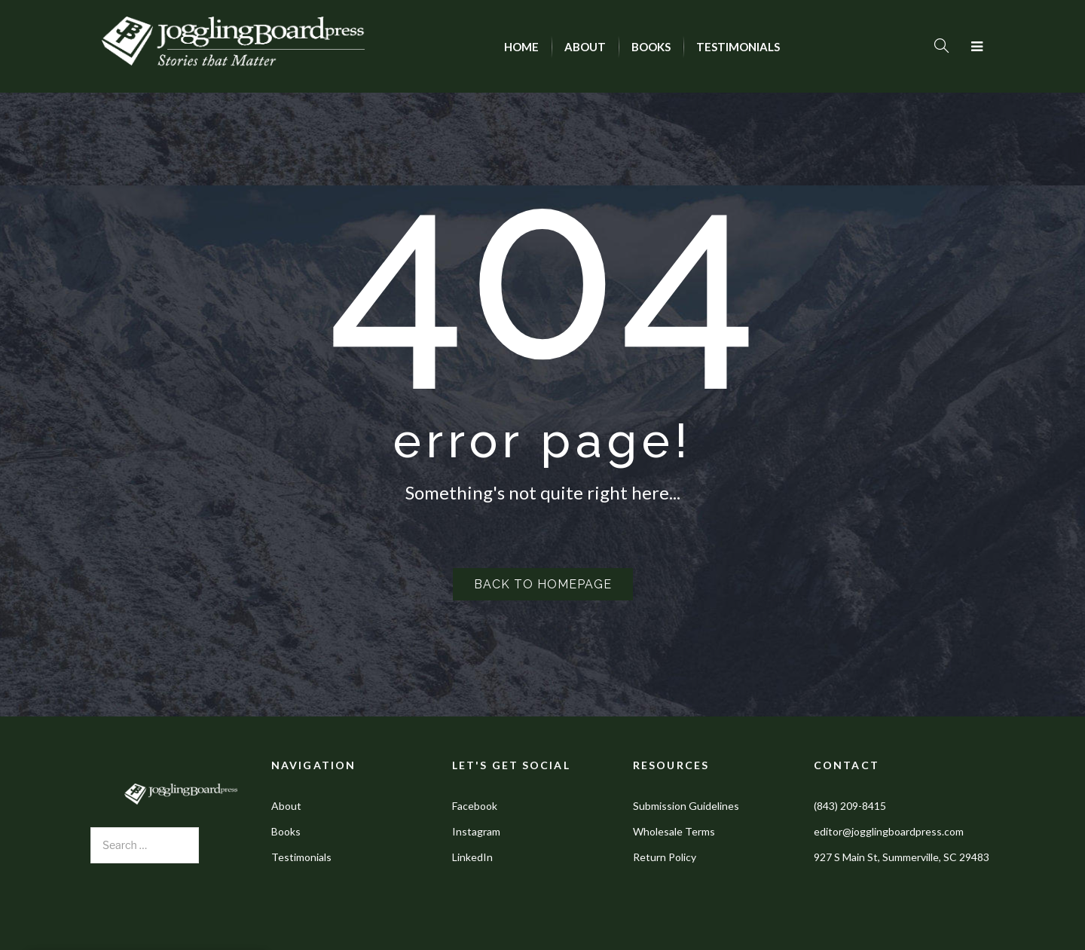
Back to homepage (543, 584)
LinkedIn (472, 857)
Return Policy (664, 857)
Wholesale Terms (674, 831)
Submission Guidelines (686, 805)
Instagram (476, 831)
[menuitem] (521, 46)
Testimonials (301, 857)
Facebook (474, 805)
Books (286, 831)
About (286, 805)
